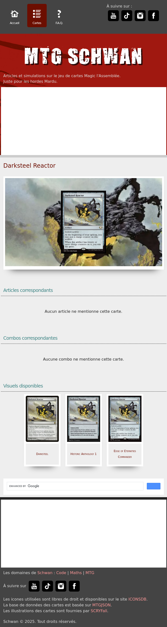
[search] (74, 486)
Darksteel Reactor (29, 165)
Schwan (45, 572)
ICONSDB (137, 599)
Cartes (37, 16)
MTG (90, 572)
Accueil (14, 16)
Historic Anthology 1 (83, 454)
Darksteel (42, 454)
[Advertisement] (83, 121)
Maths (76, 572)
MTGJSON (101, 605)
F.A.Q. (59, 16)
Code (61, 572)
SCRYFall (99, 611)
